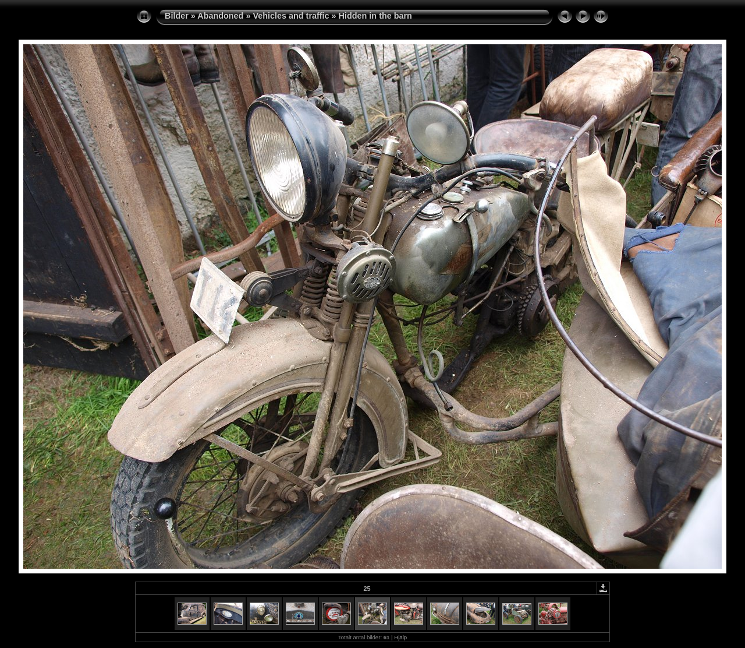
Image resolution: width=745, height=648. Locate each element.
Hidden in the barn (375, 15)
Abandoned (220, 15)
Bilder (177, 15)
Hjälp (400, 637)
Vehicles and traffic (291, 15)
